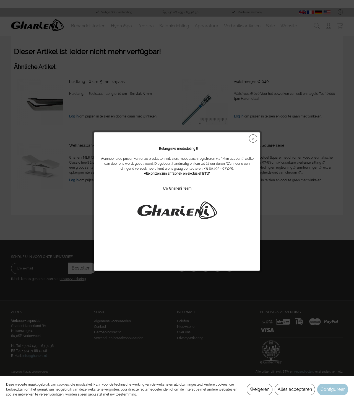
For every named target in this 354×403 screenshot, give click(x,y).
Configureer (333, 389)
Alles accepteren (295, 389)
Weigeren (259, 389)
